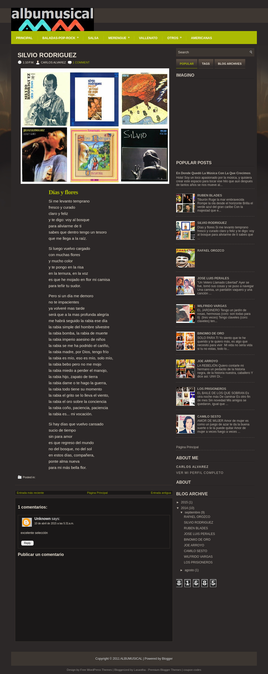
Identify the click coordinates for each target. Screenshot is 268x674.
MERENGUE (120, 35)
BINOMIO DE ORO (210, 333)
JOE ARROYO (207, 361)
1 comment (81, 62)
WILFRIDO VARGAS (212, 306)
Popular (187, 63)
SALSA (93, 38)
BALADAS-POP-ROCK (62, 35)
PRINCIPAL (24, 38)
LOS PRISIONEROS (211, 389)
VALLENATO (148, 38)
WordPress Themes (99, 669)
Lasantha (140, 669)
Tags (206, 63)
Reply (27, 543)
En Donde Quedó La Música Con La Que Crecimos (213, 173)
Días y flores (63, 192)
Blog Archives (230, 63)
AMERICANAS (201, 38)
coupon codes (192, 669)
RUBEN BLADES (209, 195)
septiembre (192, 512)
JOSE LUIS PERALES (213, 278)
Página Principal (97, 492)
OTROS (176, 35)
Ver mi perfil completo (200, 473)
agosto (189, 570)
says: (55, 519)
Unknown (42, 519)
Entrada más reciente (30, 492)
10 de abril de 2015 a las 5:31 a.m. (54, 523)
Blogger (167, 659)
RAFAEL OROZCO (210, 250)
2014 (184, 508)
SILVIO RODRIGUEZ (47, 55)
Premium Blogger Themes (164, 669)
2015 (184, 502)
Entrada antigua (161, 492)
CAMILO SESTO (209, 416)
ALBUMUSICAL (131, 659)
